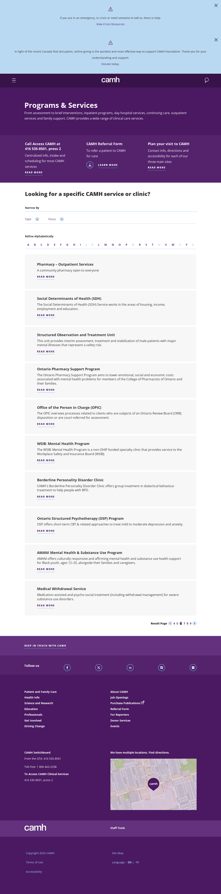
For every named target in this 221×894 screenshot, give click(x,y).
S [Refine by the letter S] (146, 244)
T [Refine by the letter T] (152, 244)
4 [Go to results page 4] (174, 623)
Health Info (32, 697)
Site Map (117, 853)
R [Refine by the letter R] (140, 244)
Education (31, 709)
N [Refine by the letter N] (113, 244)
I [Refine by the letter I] (80, 244)
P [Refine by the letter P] (126, 244)
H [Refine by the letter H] (74, 244)
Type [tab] (32, 219)
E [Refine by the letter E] (54, 244)
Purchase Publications (125, 703)
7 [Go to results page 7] (184, 623)
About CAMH (119, 692)
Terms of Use (34, 862)
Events (114, 726)
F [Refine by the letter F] (61, 244)
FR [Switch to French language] (137, 862)
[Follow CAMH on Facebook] (67, 668)
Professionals (33, 714)
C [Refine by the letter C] (41, 244)
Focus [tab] (56, 219)
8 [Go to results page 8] (187, 623)
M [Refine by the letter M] (105, 244)
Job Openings (119, 697)
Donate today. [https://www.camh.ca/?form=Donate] (110, 64)
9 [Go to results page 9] (190, 623)
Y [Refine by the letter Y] (186, 244)
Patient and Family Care (40, 692)
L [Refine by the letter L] (99, 244)
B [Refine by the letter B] (35, 244)
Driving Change (34, 726)
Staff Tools (117, 828)
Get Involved (33, 720)
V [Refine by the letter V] (166, 244)
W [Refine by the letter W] (173, 244)
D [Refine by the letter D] (48, 244)
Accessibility (34, 871)
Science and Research (38, 703)
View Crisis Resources (110, 24)
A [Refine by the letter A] (28, 244)
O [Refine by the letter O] (120, 244)
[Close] (216, 6)
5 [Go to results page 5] (177, 623)
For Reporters (119, 714)
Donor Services (120, 720)
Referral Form (119, 709)
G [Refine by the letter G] (67, 244)
